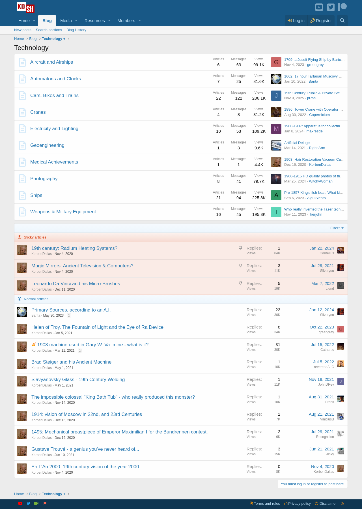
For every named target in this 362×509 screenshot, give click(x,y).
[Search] (342, 20)
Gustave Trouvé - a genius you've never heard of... (85, 449)
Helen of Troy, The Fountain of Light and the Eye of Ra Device (97, 327)
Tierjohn (315, 214)
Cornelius (327, 253)
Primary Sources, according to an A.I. (71, 310)
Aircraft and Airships (51, 62)
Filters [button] (335, 228)
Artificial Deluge (297, 143)
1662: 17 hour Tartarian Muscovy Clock (316, 76)
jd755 (311, 98)
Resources (95, 20)
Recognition (325, 437)
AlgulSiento (316, 198)
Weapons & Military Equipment (63, 211)
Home (24, 20)
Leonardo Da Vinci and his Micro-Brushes (75, 283)
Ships (36, 195)
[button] (34, 20)
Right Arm (317, 148)
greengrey (315, 65)
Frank (329, 402)
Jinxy (330, 454)
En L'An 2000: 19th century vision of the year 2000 (85, 466)
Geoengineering (47, 145)
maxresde (315, 131)
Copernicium (319, 115)
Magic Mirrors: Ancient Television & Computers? (82, 266)
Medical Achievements (54, 162)
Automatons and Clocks (55, 78)
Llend (330, 289)
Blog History (76, 30)
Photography (43, 178)
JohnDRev (326, 384)
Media (66, 20)
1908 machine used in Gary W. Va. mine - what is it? (93, 344)
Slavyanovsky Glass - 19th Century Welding (78, 379)
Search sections (49, 30)
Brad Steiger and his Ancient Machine (71, 362)
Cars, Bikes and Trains (54, 95)
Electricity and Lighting (54, 128)
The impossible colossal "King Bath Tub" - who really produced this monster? (113, 397)
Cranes (38, 112)
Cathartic (327, 350)
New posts (22, 30)
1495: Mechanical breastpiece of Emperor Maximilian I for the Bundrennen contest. (119, 432)
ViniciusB (327, 419)
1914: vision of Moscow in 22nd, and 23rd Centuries (86, 414)
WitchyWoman (321, 181)
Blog (47, 20)
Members (126, 20)
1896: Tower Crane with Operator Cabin (316, 109)
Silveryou (327, 271)
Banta (313, 81)
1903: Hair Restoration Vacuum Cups (314, 159)
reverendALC (324, 367)
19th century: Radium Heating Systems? (74, 248)
